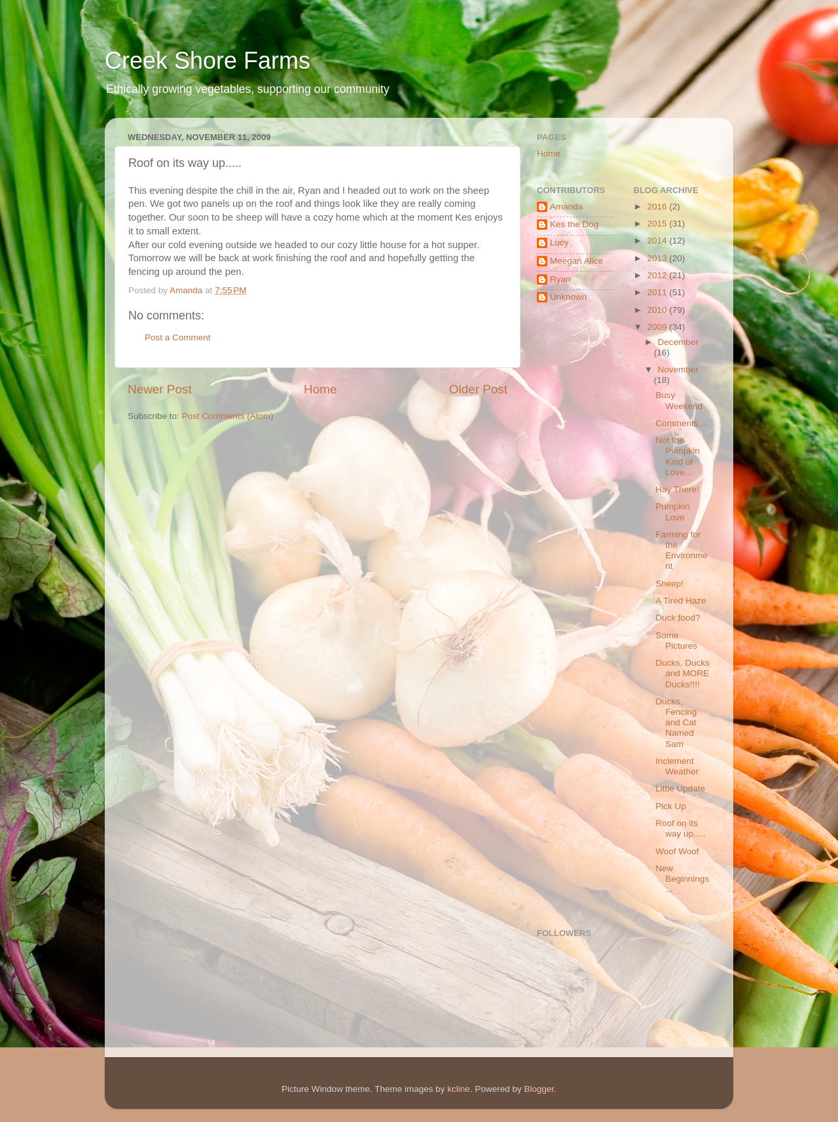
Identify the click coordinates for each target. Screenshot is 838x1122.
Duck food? (677, 618)
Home (320, 389)
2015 (658, 223)
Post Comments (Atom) (228, 416)
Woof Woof (677, 851)
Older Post (478, 389)
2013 (658, 258)
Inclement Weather (677, 766)
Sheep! (669, 583)
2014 (658, 240)
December (678, 342)
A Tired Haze (680, 601)
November (678, 369)
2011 (658, 292)
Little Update (680, 788)
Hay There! (677, 489)
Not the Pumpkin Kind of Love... (677, 456)
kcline (458, 1089)
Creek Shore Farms (207, 60)
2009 (658, 327)
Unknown (568, 297)
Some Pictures (676, 640)
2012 (658, 275)
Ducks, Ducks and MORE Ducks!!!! (682, 673)
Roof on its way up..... (680, 828)
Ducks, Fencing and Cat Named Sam (676, 723)
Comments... (680, 423)
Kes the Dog (574, 224)
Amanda (566, 206)
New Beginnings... (682, 878)
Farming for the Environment (681, 550)
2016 (658, 206)
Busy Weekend (678, 400)
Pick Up (670, 806)
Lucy (559, 242)
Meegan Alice (576, 261)
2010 (658, 310)
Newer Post (160, 389)
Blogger (539, 1089)
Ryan (560, 279)
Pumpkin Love (672, 511)
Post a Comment (178, 337)
